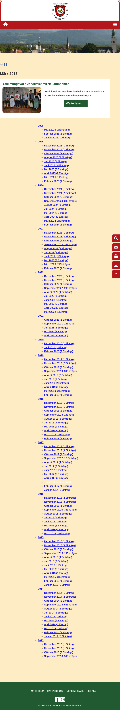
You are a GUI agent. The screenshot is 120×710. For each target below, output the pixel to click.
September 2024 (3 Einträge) (60, 201)
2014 (41, 589)
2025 (41, 141)
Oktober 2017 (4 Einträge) (58, 454)
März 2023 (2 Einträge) (57, 264)
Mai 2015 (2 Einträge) (56, 569)
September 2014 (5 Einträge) (60, 604)
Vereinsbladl (75, 691)
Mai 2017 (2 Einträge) (56, 474)
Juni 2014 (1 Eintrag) (55, 616)
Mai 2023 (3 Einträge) (56, 260)
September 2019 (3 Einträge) (60, 371)
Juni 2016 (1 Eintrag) (55, 521)
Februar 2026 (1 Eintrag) (58, 133)
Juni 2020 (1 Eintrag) (55, 347)
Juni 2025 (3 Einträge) (56, 165)
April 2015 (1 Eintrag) (56, 573)
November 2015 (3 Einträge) (60, 545)
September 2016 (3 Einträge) (60, 509)
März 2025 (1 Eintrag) (56, 177)
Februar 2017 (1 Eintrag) (58, 486)
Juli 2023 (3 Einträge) (56, 252)
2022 (41, 272)
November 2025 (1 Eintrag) (59, 149)
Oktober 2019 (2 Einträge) (58, 367)
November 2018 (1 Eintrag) (59, 406)
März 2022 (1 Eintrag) (56, 312)
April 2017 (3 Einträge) (56, 478)
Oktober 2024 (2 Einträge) (58, 197)
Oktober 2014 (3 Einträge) (58, 600)
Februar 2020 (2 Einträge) (58, 351)
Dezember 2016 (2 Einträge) (60, 497)
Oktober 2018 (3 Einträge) (58, 410)
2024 (41, 185)
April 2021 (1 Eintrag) (56, 335)
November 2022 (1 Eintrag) (59, 280)
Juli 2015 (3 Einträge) (56, 561)
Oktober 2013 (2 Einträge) (58, 652)
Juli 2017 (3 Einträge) (56, 466)
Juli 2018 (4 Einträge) (56, 422)
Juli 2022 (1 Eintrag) (55, 296)
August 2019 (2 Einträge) (58, 375)
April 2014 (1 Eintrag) (56, 624)
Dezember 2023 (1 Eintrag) (59, 232)
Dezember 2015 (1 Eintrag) (59, 541)
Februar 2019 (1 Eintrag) (58, 395)
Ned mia (91, 691)
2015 (41, 537)
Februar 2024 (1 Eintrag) (58, 224)
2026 (41, 125)
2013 (41, 640)
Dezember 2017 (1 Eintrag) (59, 446)
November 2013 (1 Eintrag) (59, 648)
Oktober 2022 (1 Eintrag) (58, 284)
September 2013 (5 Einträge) (60, 656)
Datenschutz (55, 691)
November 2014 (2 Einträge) (60, 596)
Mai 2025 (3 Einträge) (56, 169)
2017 (41, 442)
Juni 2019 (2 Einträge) (56, 383)
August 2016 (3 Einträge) (58, 513)
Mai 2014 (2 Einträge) (56, 620)
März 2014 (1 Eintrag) (56, 628)
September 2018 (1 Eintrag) (59, 414)
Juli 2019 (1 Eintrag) (55, 379)
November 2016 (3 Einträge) (60, 501)
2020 (41, 339)
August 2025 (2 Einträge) (58, 157)
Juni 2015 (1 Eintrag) (55, 565)
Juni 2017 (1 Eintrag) (55, 470)
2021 (41, 315)
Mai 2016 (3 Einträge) (56, 525)
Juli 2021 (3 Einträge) (56, 327)
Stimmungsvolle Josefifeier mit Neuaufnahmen (36, 84)
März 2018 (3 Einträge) (57, 434)
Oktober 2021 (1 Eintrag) (58, 319)
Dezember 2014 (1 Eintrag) (59, 593)
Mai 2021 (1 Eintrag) (55, 331)
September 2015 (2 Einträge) (60, 553)
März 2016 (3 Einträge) (57, 533)
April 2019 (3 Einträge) (56, 387)
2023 (41, 228)
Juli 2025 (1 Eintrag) (55, 161)
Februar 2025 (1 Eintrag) (58, 181)
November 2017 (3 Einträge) (60, 450)
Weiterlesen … (76, 103)
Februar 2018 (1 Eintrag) (58, 438)
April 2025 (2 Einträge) (56, 173)
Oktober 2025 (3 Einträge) (58, 153)
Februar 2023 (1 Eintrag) (58, 268)
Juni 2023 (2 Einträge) (56, 256)
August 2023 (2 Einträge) (58, 248)
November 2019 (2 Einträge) (60, 363)
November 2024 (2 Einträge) (60, 193)
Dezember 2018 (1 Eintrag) (59, 402)
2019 (41, 355)
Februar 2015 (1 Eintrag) (58, 581)
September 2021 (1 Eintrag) (59, 323)
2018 (41, 399)
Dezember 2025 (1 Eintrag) (59, 145)
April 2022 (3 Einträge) (56, 308)
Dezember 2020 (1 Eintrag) (59, 343)
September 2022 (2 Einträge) (60, 288)
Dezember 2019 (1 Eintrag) (59, 359)
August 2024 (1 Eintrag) (57, 205)
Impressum (37, 691)
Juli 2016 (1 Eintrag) (55, 517)
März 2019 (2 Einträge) (57, 391)
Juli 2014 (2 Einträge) (56, 612)
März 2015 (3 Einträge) (57, 577)
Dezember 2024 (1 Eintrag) (59, 189)
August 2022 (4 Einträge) (58, 292)
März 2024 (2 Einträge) (57, 220)
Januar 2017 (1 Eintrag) (57, 490)
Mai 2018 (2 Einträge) (56, 426)
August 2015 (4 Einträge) (58, 557)
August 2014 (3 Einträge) (58, 608)
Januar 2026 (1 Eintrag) (57, 137)
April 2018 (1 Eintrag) (56, 430)
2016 (41, 494)
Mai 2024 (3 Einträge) (56, 213)
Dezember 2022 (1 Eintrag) (59, 276)
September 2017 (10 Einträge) (61, 458)
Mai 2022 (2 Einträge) (56, 303)
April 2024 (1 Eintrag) (56, 216)
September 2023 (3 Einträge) (60, 244)
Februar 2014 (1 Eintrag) (58, 632)
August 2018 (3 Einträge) (58, 418)
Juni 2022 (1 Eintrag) (55, 300)
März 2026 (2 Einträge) (57, 129)
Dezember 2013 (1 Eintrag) (59, 644)
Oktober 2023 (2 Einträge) (58, 240)
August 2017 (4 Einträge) (58, 462)
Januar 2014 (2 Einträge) (58, 636)
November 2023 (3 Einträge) (60, 236)
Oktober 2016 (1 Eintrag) (58, 505)
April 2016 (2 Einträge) (56, 529)
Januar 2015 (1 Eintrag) (57, 584)
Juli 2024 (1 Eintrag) (55, 209)
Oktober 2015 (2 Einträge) (58, 549)
